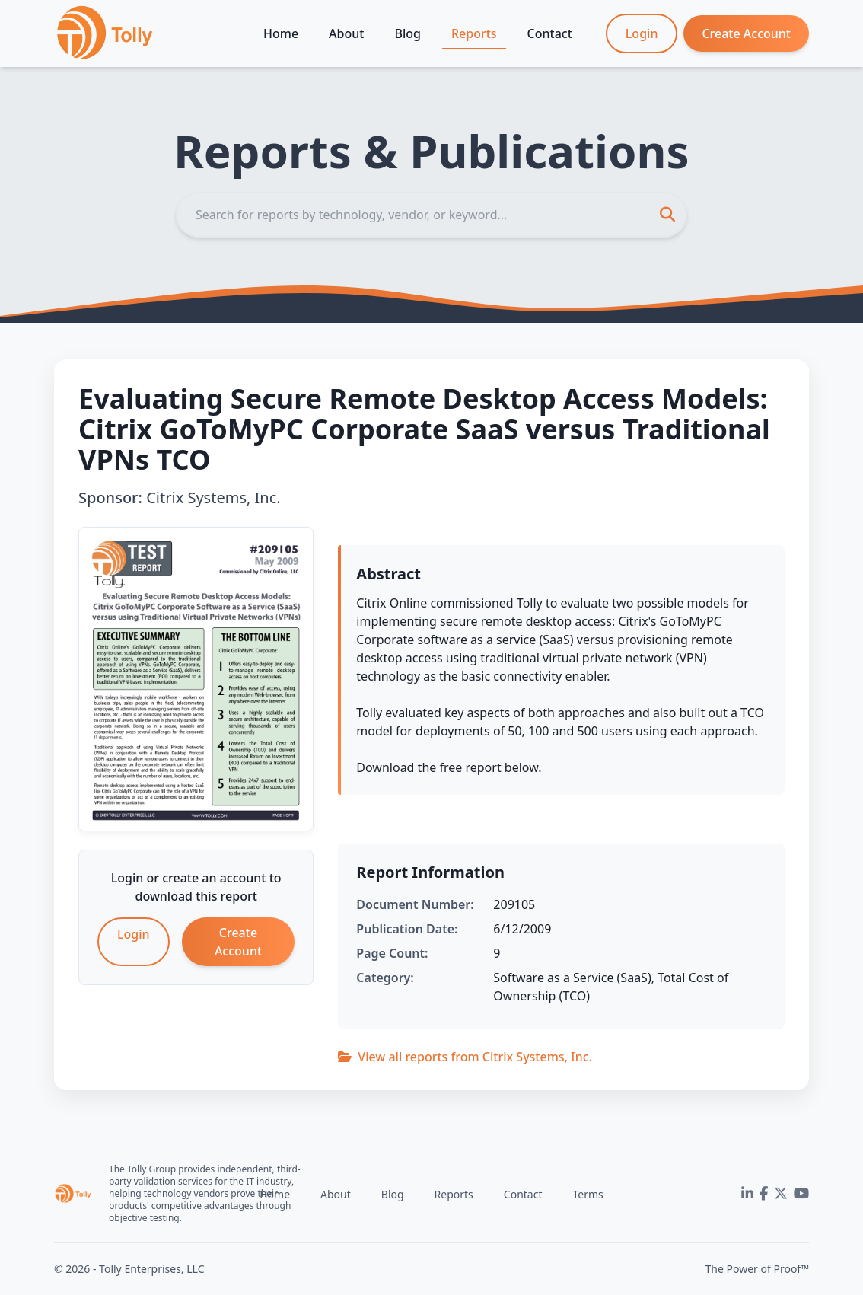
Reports (474, 33)
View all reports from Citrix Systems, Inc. (465, 1056)
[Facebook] (764, 1194)
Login (642, 33)
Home (280, 33)
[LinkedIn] (747, 1194)
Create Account (746, 33)
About (346, 33)
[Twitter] (781, 1194)
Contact (549, 33)
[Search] (431, 215)
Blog (407, 33)
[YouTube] (801, 1194)
